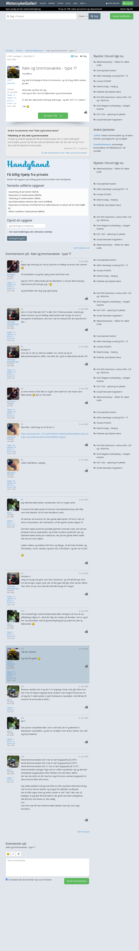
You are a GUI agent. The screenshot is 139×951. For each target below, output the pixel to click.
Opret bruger (112, 3)
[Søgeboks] (41, 16)
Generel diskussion (34, 50)
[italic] (13, 854)
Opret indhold (121, 16)
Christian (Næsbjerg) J (13, 323)
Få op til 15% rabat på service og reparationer (80, 9)
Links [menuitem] (75, 3)
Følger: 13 (11, 282)
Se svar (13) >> (53, 115)
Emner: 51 (11, 289)
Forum (19, 50)
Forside (9, 50)
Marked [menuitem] (51, 3)
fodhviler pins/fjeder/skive (109, 91)
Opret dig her (126, 9)
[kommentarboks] (47, 867)
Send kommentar (77, 881)
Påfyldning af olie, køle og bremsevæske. (28, 135)
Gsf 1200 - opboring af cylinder (111, 114)
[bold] (18, 854)
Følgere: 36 (11, 447)
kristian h (11, 274)
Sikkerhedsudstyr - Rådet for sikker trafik (113, 63)
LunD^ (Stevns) (11, 663)
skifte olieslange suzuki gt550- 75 (112, 75)
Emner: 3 (10, 710)
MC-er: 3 (10, 336)
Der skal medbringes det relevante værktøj (30, 231)
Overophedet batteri (106, 70)
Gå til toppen (83, 831)
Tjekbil (97, 135)
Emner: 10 (11, 338)
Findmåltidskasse (102, 144)
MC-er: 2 (10, 100)
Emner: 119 (11, 103)
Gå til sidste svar (81, 247)
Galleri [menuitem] (43, 3)
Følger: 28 (11, 445)
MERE (83, 3)
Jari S (9, 699)
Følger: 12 (11, 332)
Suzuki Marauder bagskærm (109, 119)
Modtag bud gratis (17, 238)
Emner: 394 (11, 451)
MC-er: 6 (10, 449)
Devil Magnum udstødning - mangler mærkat (113, 107)
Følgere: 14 (11, 97)
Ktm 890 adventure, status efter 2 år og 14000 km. (114, 99)
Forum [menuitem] (60, 3)
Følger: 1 (10, 521)
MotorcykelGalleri (21, 3)
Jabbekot (11, 437)
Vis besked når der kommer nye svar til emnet (29, 879)
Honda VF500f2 (104, 81)
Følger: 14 (11, 95)
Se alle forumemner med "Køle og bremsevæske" (64, 152)
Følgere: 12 (11, 284)
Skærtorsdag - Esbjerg (107, 86)
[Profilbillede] (14, 72)
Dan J (9, 513)
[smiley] (8, 854)
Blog (68, 3)
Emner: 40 (11, 525)
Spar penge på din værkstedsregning (23, 9)
